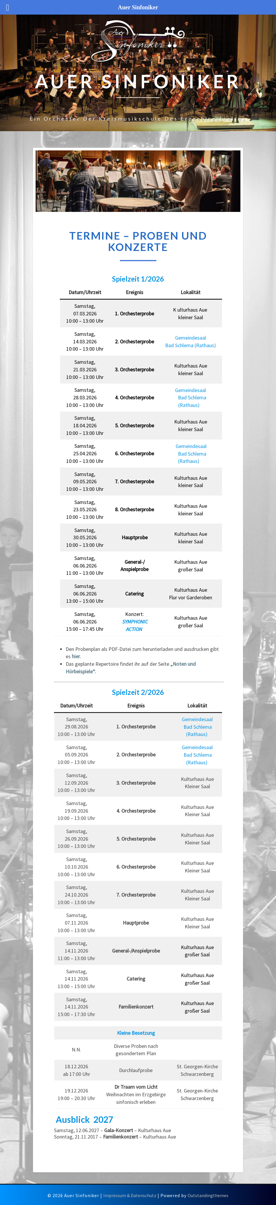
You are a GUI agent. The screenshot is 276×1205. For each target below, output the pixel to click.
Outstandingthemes (208, 1195)
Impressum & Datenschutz (129, 1195)
